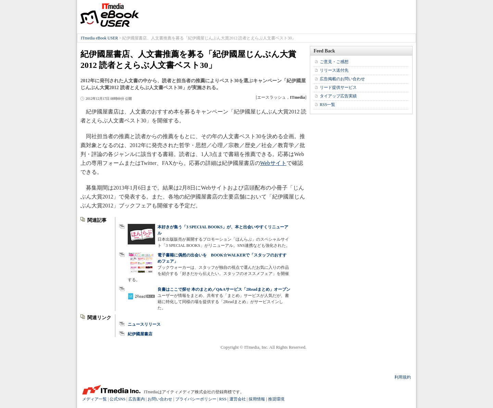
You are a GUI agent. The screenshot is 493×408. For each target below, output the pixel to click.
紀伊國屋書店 (140, 334)
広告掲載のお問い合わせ (342, 78)
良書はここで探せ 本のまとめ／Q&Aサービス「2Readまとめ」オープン (223, 289)
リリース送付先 (334, 70)
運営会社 (237, 399)
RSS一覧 (327, 104)
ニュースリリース (144, 324)
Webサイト (273, 163)
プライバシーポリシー (195, 399)
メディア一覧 (94, 399)
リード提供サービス (338, 87)
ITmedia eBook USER (109, 15)
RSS (222, 399)
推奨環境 (276, 399)
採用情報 (257, 399)
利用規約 (402, 377)
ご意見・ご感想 (334, 61)
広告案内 (136, 399)
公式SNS (117, 399)
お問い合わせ (160, 399)
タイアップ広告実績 (338, 96)
